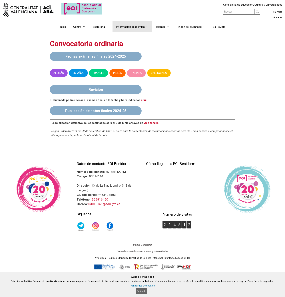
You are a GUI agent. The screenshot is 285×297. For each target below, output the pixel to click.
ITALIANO (136, 73)
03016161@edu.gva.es (104, 204)
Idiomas (164, 26)
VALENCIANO (159, 73)
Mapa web (158, 258)
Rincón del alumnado (193, 26)
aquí (143, 100)
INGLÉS (117, 73)
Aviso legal (100, 258)
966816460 (100, 199)
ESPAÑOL (78, 73)
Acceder (277, 17)
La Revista (219, 26)
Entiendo (141, 291)
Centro (81, 26)
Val (274, 12)
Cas (280, 12)
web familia (151, 123)
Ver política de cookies (143, 285)
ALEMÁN (58, 73)
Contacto (170, 258)
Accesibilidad (183, 258)
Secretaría (103, 26)
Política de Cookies (141, 258)
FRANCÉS (98, 73)
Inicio (63, 26)
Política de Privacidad (119, 258)
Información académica (134, 26)
